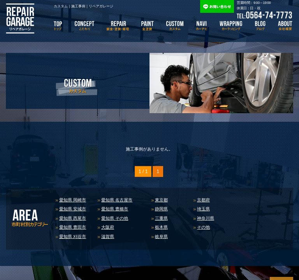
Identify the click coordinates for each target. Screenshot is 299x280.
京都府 (203, 200)
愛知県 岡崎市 (72, 200)
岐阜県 (161, 236)
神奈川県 (205, 218)
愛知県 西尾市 (72, 218)
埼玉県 (203, 208)
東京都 (161, 200)
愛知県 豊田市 (72, 227)
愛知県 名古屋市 (116, 200)
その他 (203, 227)
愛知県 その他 (114, 218)
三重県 (161, 218)
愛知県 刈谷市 (72, 236)
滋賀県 (107, 236)
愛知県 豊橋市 (114, 208)
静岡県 (161, 208)
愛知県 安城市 (72, 208)
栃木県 (161, 227)
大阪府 (107, 227)
